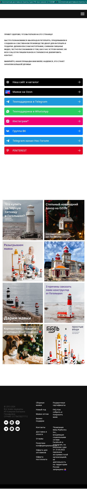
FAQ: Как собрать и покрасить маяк (58, 413)
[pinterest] (17, 424)
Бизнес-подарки (40, 419)
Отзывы (39, 438)
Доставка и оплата (41, 432)
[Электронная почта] (17, 430)
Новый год (41, 409)
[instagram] (12, 424)
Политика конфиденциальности (46, 444)
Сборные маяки (40, 403)
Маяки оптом (42, 414)
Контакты (40, 427)
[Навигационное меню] (82, 14)
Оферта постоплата (41, 458)
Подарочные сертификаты (59, 403)
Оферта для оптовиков (41, 451)
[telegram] (6, 430)
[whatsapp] (12, 430)
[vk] (6, 424)
